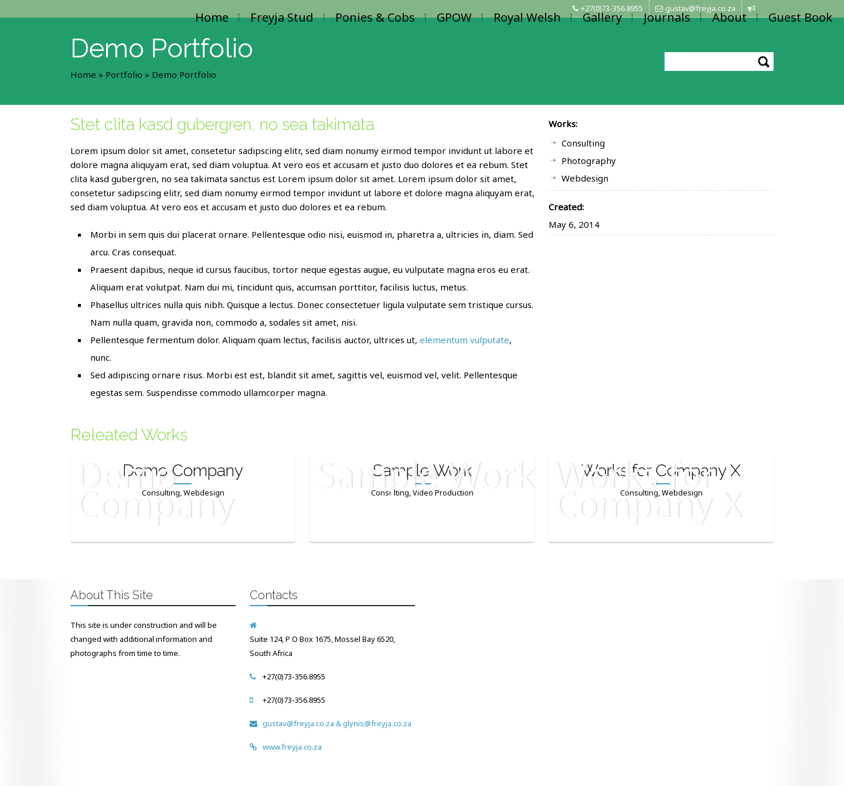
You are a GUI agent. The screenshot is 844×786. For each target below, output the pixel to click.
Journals (667, 17)
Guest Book (800, 17)
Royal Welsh (527, 17)
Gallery (602, 17)
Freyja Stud (282, 17)
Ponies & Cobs (375, 17)
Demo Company (182, 470)
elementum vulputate (464, 340)
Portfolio (124, 74)
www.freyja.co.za (292, 746)
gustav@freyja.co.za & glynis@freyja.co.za (337, 723)
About (729, 17)
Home (212, 17)
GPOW (454, 17)
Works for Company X (661, 470)
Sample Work (422, 470)
